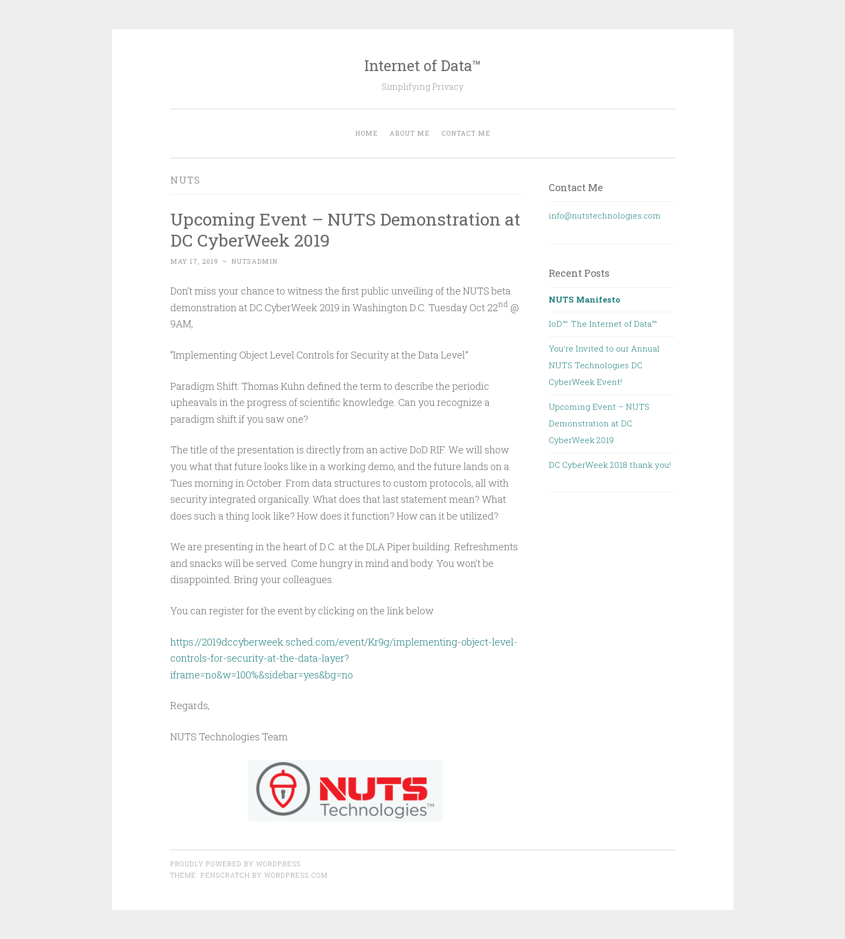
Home (366, 133)
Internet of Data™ (422, 65)
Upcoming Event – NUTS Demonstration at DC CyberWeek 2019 (345, 229)
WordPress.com (296, 875)
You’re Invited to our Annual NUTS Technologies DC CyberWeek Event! (604, 365)
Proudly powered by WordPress (235, 863)
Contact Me (465, 133)
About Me (410, 133)
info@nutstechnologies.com (605, 215)
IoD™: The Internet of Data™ (602, 323)
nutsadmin (254, 261)
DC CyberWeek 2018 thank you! (610, 464)
